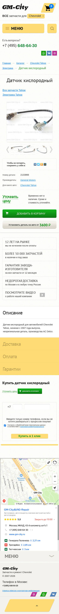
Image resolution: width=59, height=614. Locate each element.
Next (51, 150)
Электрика (7, 68)
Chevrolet (35, 16)
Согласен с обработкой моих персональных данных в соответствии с (26, 425)
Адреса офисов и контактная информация (20, 591)
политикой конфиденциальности (32, 426)
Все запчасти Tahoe (14, 90)
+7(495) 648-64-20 (10, 586)
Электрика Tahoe (12, 94)
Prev (8, 150)
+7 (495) (19, 45)
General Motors (28, 180)
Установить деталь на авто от (29, 225)
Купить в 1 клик (30, 436)
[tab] (29, 312)
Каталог (20, 63)
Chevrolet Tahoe (38, 63)
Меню (17, 28)
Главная (6, 63)
